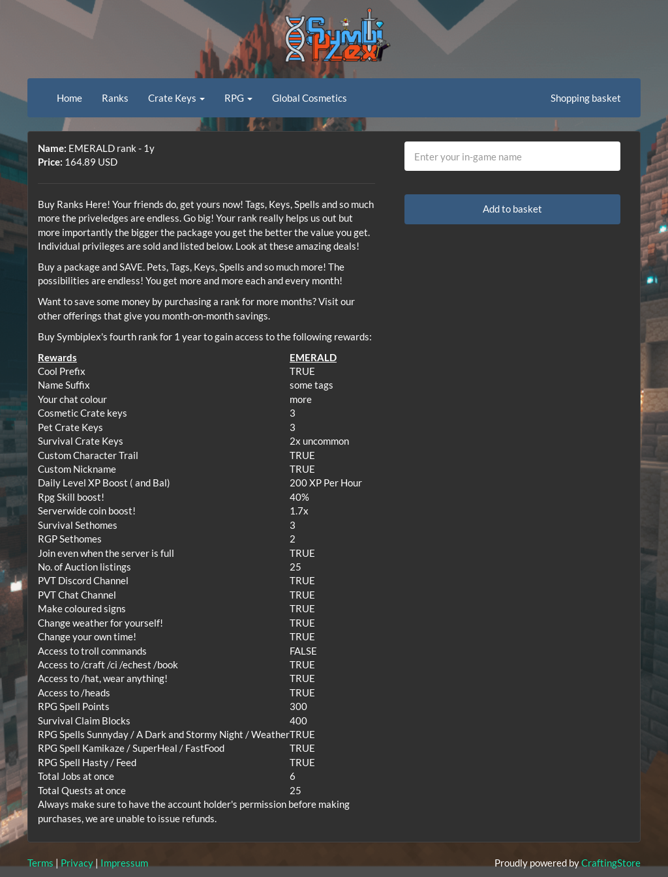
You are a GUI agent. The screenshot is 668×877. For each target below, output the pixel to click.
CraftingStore (611, 863)
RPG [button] (238, 98)
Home (69, 98)
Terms (40, 863)
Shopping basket (586, 98)
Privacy (77, 863)
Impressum (124, 863)
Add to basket (512, 209)
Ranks (115, 98)
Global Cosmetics (309, 98)
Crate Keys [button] (176, 98)
